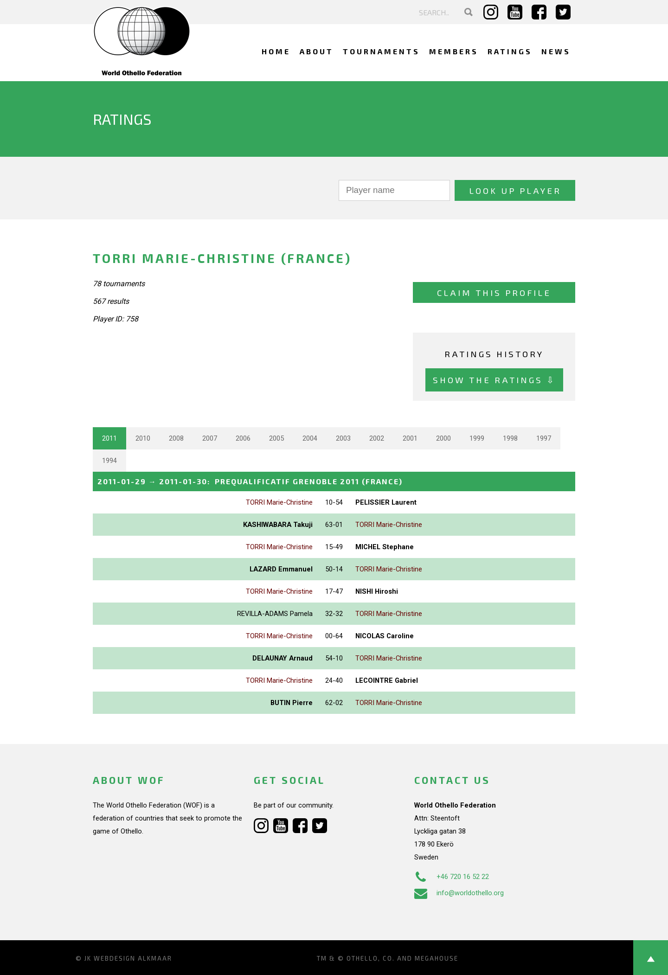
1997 (543, 438)
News (556, 51)
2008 (176, 438)
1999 (476, 438)
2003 (343, 438)
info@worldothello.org (459, 893)
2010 (142, 438)
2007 (209, 438)
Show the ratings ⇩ (494, 379)
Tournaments (381, 51)
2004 (309, 438)
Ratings (510, 51)
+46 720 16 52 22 (451, 876)
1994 (109, 460)
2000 (443, 438)
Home (276, 51)
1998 (510, 438)
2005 (276, 438)
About (317, 51)
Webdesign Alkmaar (133, 958)
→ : (250, 481)
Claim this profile (494, 292)
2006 (243, 438)
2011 (109, 438)
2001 (410, 438)
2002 (376, 438)
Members (453, 51)
